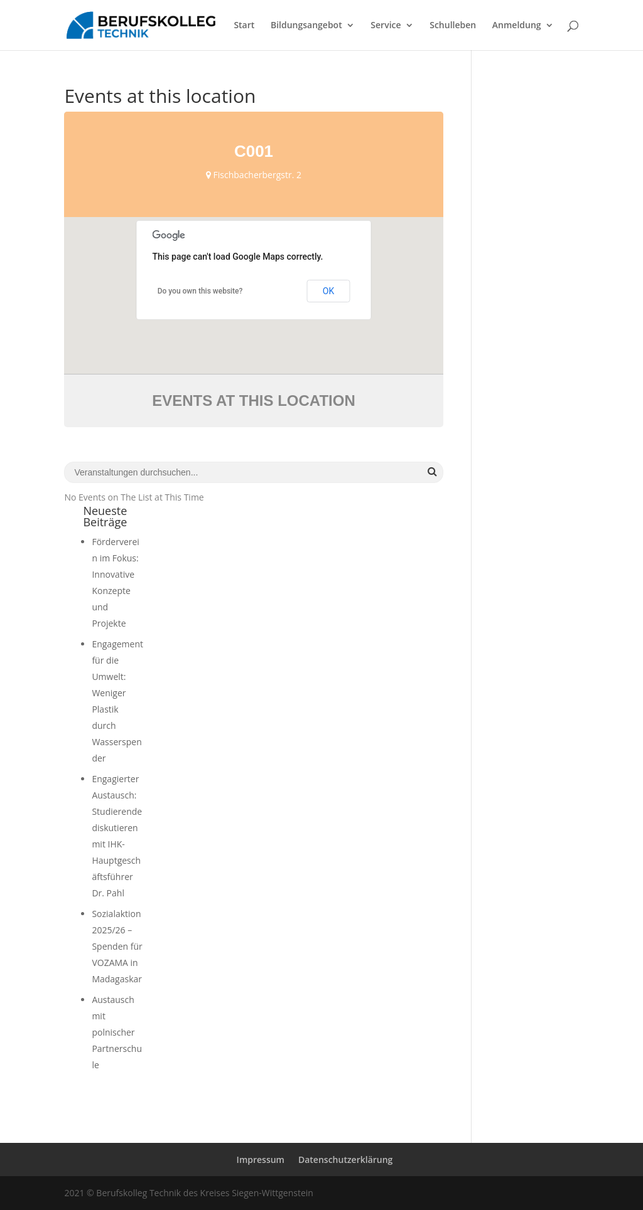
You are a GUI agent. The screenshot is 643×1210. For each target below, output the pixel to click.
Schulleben (453, 26)
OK (328, 291)
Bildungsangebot (306, 26)
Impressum (260, 1159)
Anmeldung (516, 26)
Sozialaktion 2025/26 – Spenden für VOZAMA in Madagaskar (117, 946)
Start (244, 26)
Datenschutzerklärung (345, 1159)
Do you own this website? (200, 291)
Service (385, 26)
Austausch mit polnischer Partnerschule (117, 1032)
